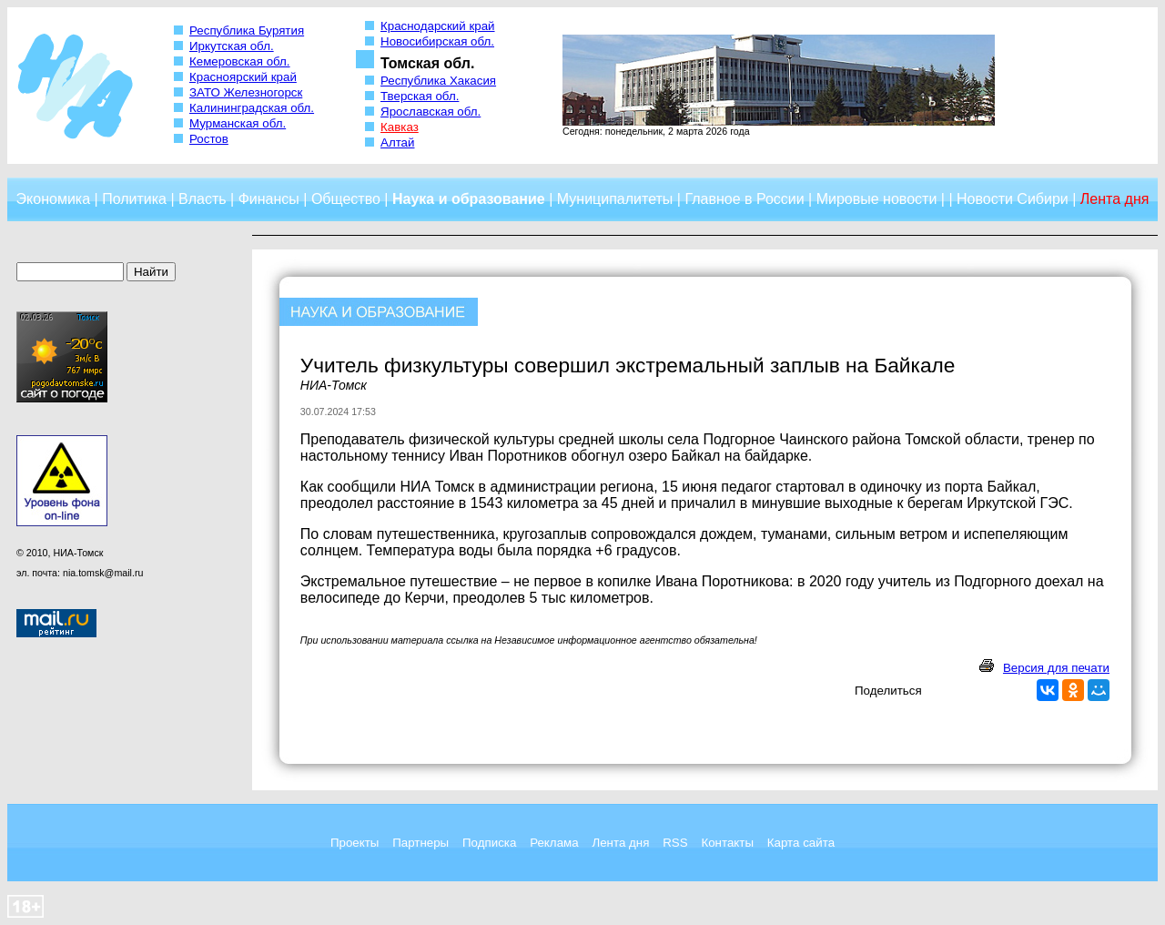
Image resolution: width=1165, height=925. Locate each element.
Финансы (268, 199)
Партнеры (420, 842)
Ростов (208, 139)
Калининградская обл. (251, 108)
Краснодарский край (437, 26)
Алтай (397, 142)
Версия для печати (1056, 668)
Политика (134, 199)
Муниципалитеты (615, 199)
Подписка (489, 842)
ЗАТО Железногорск (245, 92)
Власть (202, 199)
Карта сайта (801, 842)
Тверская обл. (419, 96)
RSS (675, 842)
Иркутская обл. (231, 46)
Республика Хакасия (438, 80)
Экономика (53, 199)
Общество (345, 199)
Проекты (354, 842)
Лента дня (620, 842)
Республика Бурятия (246, 30)
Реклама (554, 842)
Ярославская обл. (430, 111)
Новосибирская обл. (437, 41)
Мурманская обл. (237, 123)
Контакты (727, 842)
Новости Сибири (1013, 199)
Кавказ (399, 127)
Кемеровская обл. (239, 61)
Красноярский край (243, 77)
